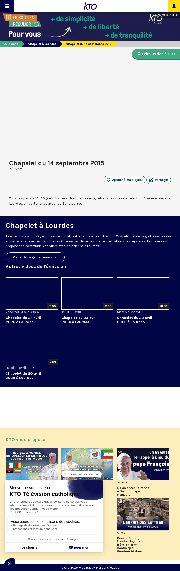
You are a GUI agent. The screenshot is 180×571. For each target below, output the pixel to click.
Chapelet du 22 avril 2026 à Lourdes (134, 319)
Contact (87, 567)
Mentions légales (107, 567)
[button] (158, 180)
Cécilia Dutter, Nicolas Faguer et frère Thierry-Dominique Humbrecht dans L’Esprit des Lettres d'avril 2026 (132, 545)
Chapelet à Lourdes (42, 44)
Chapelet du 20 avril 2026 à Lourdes (23, 375)
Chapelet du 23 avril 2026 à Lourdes (79, 319)
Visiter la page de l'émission (35, 257)
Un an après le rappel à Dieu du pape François (133, 491)
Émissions (10, 44)
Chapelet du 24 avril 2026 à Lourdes (23, 319)
